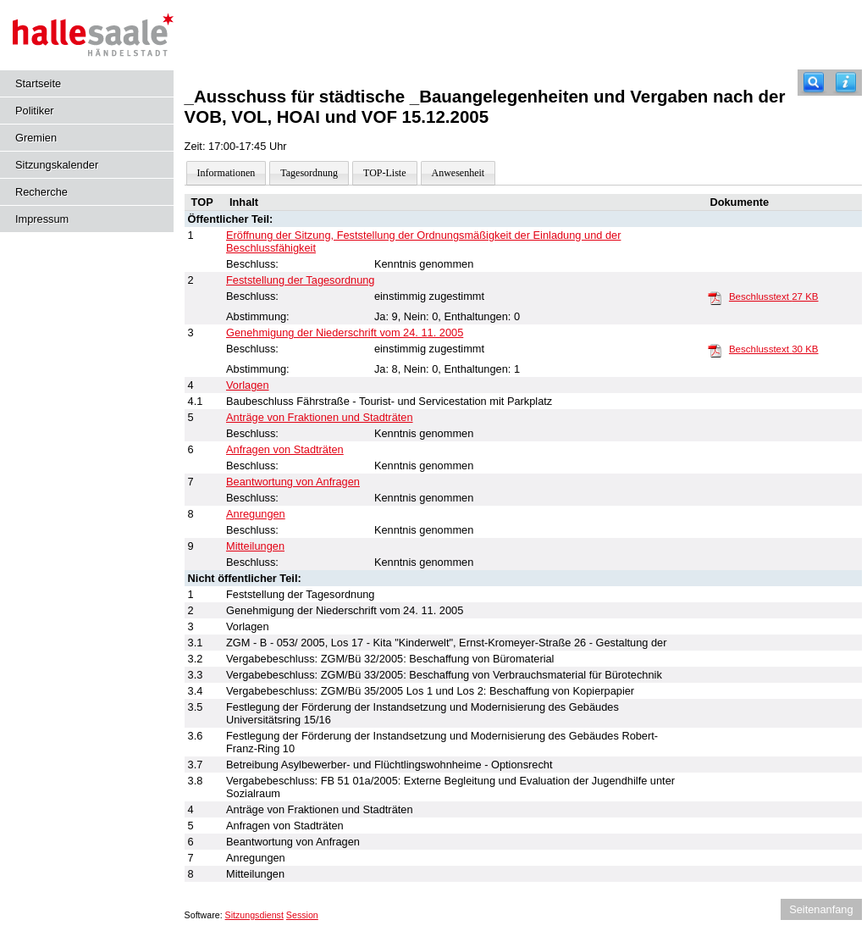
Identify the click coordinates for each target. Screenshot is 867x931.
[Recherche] (814, 82)
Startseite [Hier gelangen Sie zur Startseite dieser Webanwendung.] (38, 83)
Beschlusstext (774, 296)
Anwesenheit (458, 173)
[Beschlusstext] (714, 297)
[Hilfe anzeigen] (846, 82)
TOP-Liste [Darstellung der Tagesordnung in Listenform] (384, 173)
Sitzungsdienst (254, 915)
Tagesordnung (309, 173)
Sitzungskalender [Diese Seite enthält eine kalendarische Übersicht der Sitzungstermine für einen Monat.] (56, 164)
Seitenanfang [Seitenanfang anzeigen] (821, 909)
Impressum (42, 219)
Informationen (226, 173)
